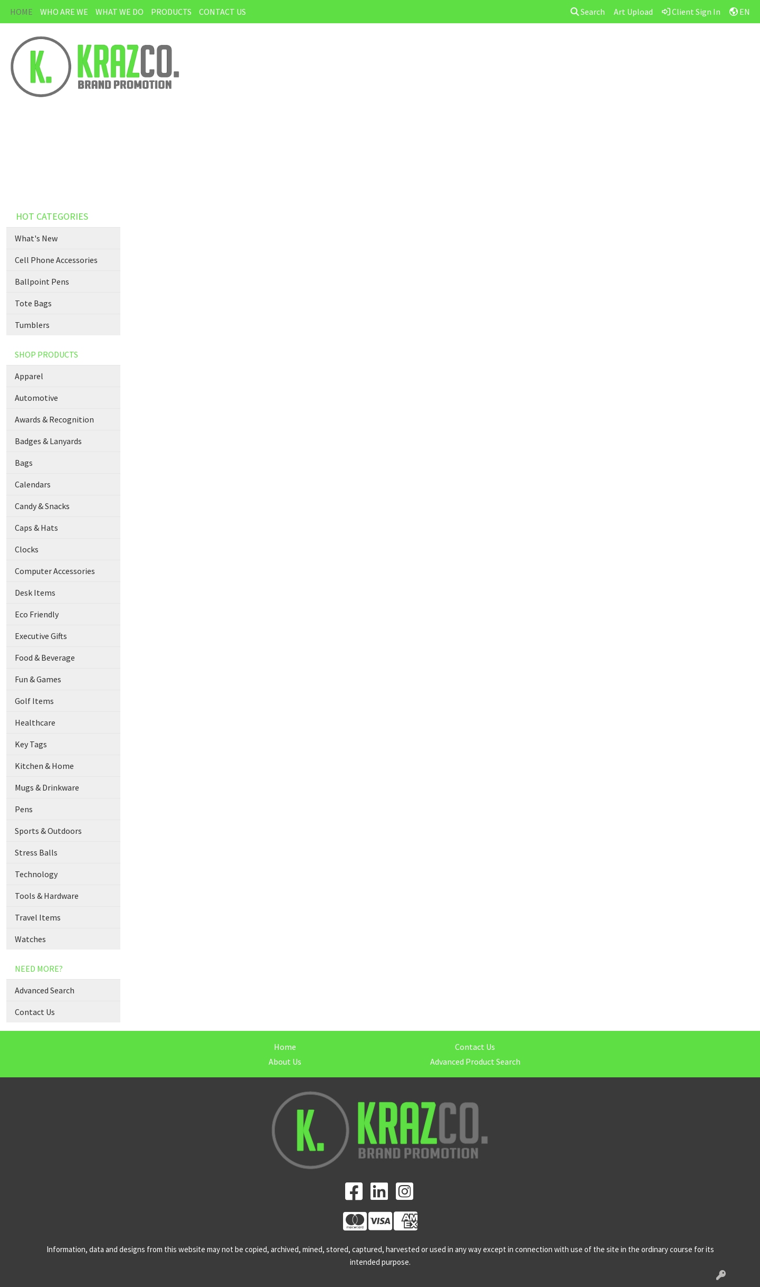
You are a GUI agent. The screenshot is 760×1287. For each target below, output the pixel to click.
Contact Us (35, 1012)
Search (588, 11)
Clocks (27, 549)
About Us (285, 1061)
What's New (36, 238)
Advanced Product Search (475, 1061)
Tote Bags (33, 303)
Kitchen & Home (44, 765)
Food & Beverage (45, 657)
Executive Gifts (41, 636)
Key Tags (31, 744)
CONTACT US (222, 11)
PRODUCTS (171, 11)
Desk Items (35, 592)
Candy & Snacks (42, 506)
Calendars (33, 484)
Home (285, 1046)
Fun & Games (38, 679)
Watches (30, 939)
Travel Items (38, 917)
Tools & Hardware (47, 895)
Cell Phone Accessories (56, 260)
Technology (36, 874)
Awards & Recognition (54, 419)
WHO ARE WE (64, 11)
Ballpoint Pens (42, 281)
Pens (24, 809)
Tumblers (32, 325)
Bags (24, 462)
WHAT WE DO (120, 11)
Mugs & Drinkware (47, 787)
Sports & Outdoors (48, 830)
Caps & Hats (36, 527)
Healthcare (35, 722)
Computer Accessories (55, 571)
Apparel (29, 376)
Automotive (36, 397)
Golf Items (34, 701)
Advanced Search (44, 990)
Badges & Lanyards (48, 441)
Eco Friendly (37, 614)
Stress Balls (36, 852)
